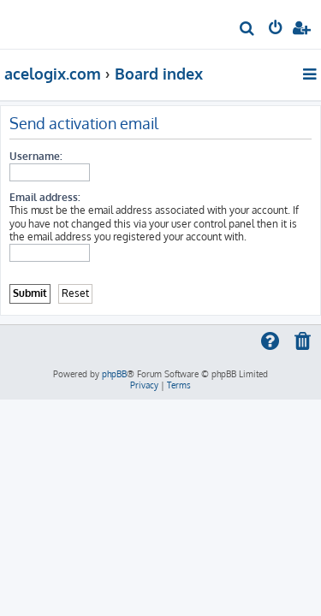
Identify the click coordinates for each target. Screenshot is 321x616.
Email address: (44, 197)
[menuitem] (248, 30)
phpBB (114, 374)
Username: (35, 156)
